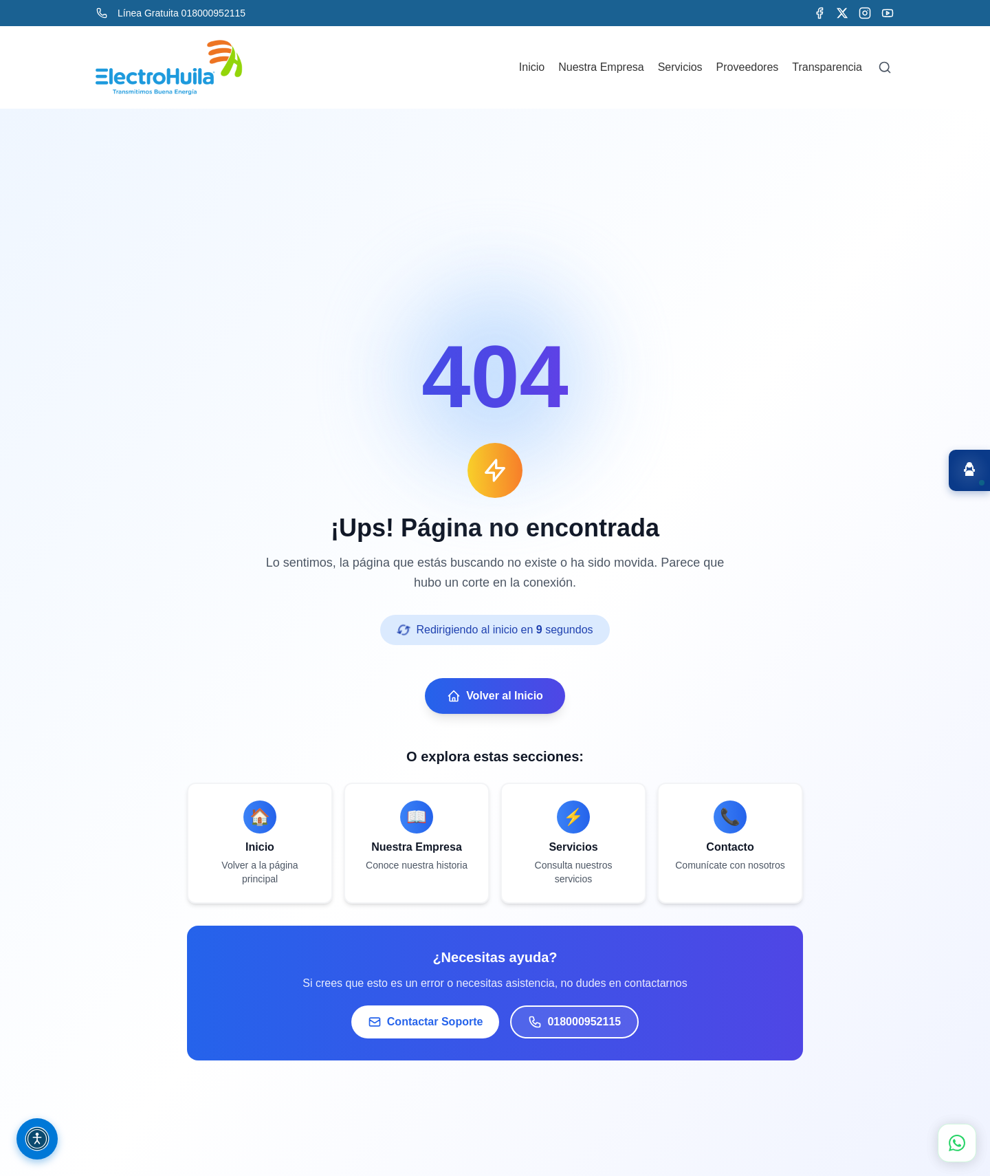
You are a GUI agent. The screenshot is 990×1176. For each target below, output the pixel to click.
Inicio (531, 67)
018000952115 (574, 1022)
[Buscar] (884, 67)
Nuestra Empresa (601, 67)
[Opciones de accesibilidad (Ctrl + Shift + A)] (37, 1138)
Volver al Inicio (495, 696)
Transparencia (827, 67)
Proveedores (747, 67)
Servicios (680, 67)
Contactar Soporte (425, 1022)
